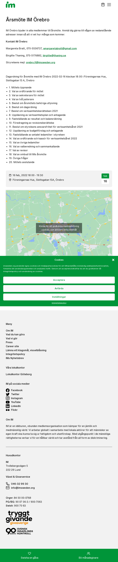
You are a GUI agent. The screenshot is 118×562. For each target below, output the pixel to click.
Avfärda (59, 288)
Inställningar (59, 297)
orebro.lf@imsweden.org (40, 62)
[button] (113, 259)
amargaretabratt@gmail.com (60, 48)
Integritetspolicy (59, 303)
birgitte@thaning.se (54, 55)
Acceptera (59, 280)
